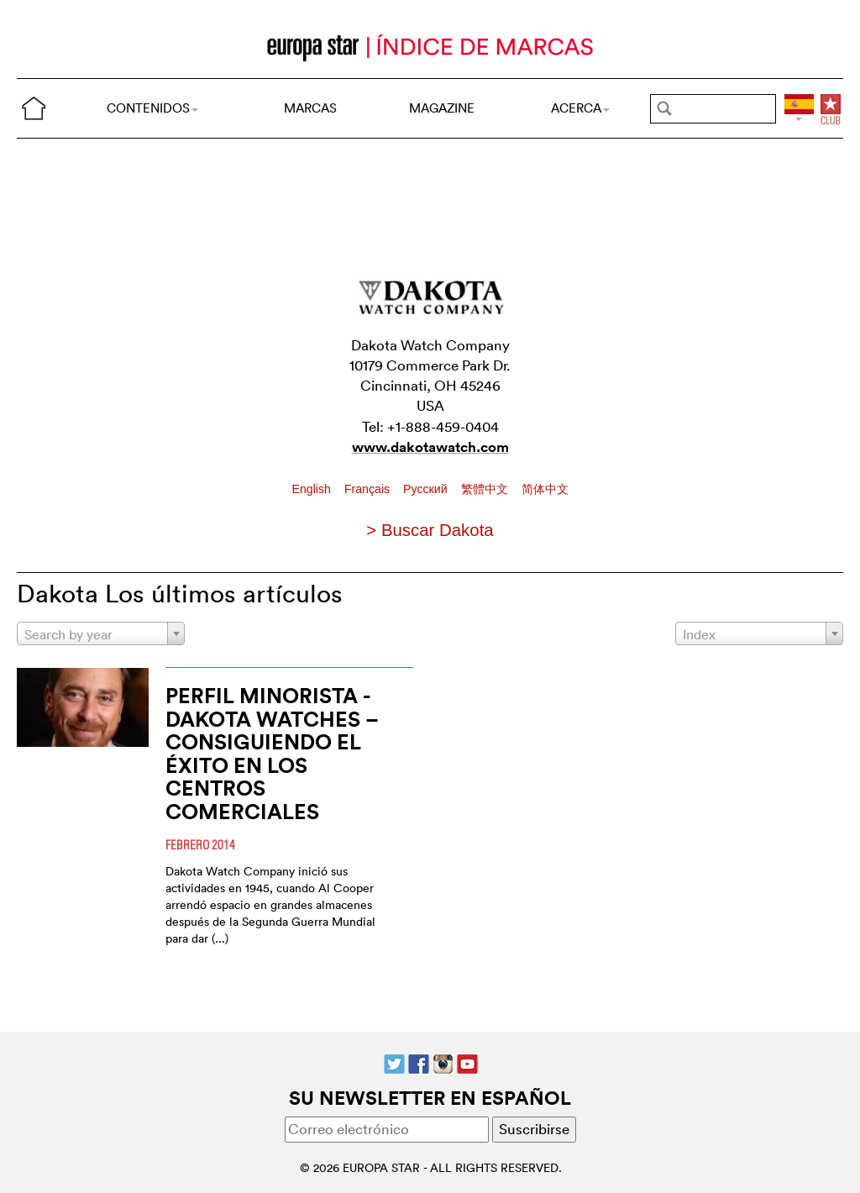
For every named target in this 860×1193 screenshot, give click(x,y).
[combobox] (101, 633)
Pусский (426, 489)
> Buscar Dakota (429, 530)
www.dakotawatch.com (430, 447)
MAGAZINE (442, 108)
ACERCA (580, 108)
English (313, 489)
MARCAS (310, 108)
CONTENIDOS (152, 108)
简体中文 (545, 489)
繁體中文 (486, 489)
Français (368, 489)
